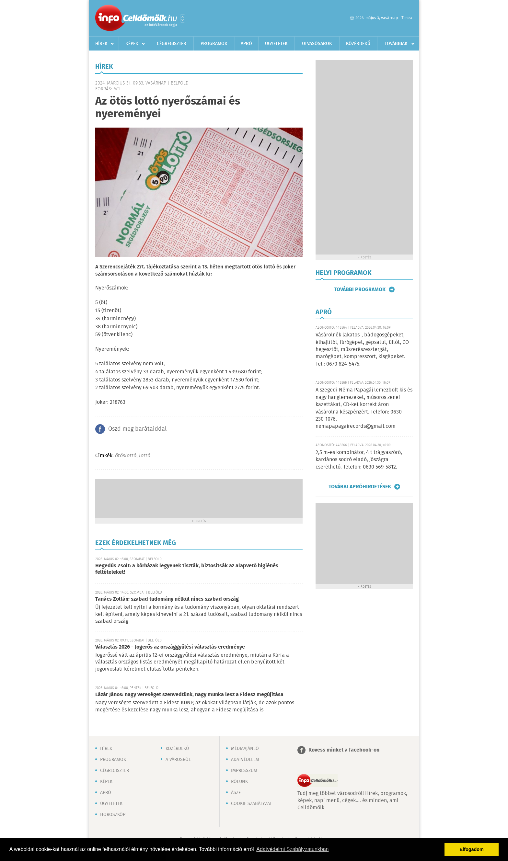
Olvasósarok (317, 43)
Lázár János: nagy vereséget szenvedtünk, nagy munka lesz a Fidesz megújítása (189, 695)
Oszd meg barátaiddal (137, 429)
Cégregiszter (171, 43)
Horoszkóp (112, 814)
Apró (246, 43)
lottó (144, 456)
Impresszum (244, 770)
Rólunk (239, 781)
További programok (360, 289)
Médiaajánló (245, 748)
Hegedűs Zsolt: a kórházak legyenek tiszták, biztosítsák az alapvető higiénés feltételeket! (186, 569)
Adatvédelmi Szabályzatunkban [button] (292, 849)
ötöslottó (125, 456)
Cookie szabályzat (251, 803)
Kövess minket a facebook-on (343, 750)
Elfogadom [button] (472, 849)
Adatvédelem (245, 759)
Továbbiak (396, 43)
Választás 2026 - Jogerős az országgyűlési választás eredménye (170, 647)
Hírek (101, 43)
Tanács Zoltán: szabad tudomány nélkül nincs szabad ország (167, 599)
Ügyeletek (276, 43)
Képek (131, 43)
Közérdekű (358, 43)
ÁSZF (236, 792)
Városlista (182, 18)
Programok (214, 43)
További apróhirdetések (360, 487)
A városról (178, 759)
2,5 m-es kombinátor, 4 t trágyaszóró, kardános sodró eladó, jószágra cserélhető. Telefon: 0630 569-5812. (359, 459)
